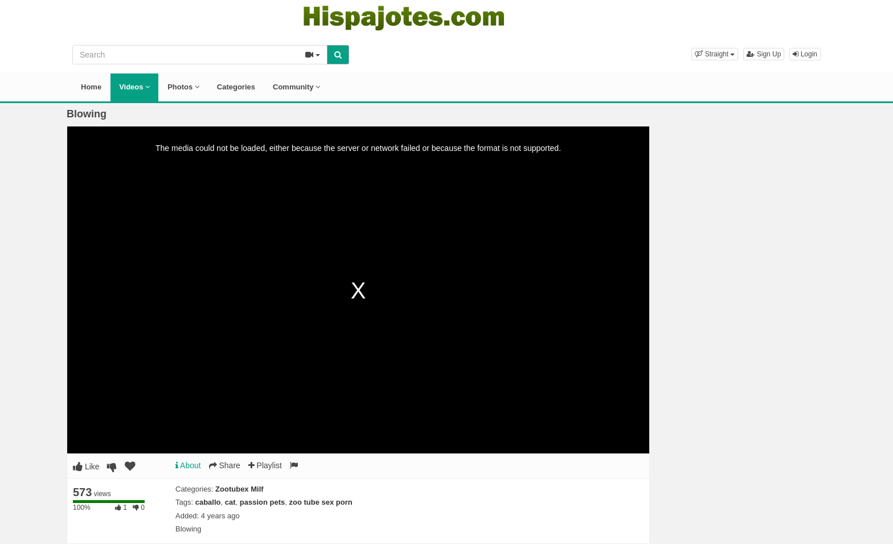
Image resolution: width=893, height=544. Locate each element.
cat (230, 502)
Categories (236, 87)
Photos (183, 87)
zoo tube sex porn (320, 502)
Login (805, 54)
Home (91, 87)
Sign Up (764, 54)
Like (86, 466)
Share (224, 465)
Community (296, 87)
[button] (714, 54)
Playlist (265, 465)
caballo (208, 502)
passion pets (262, 502)
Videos (134, 87)
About (188, 465)
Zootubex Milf (239, 489)
